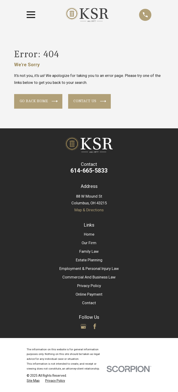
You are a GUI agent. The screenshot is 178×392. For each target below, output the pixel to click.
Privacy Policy (89, 286)
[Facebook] (94, 326)
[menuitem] (33, 381)
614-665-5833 (89, 170)
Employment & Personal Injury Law (89, 268)
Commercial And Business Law (89, 277)
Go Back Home (39, 101)
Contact (89, 303)
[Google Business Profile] (83, 326)
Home (89, 234)
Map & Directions (89, 210)
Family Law (89, 251)
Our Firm (89, 243)
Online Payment (89, 294)
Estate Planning (89, 260)
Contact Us (89, 101)
